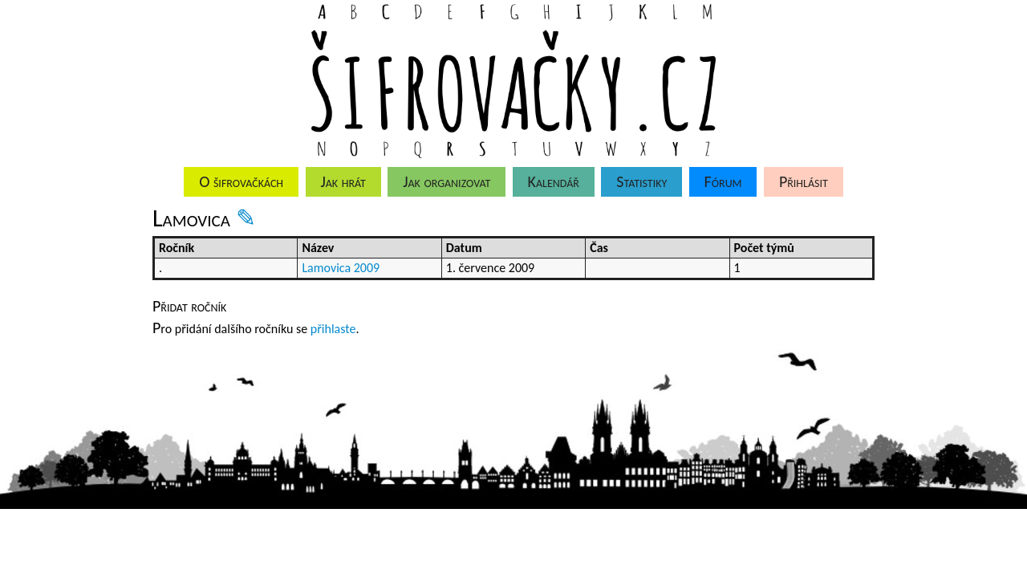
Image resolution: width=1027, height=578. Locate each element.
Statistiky (641, 181)
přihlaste (333, 328)
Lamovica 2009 (341, 267)
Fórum (723, 181)
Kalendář (553, 181)
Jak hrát (342, 181)
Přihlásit (803, 181)
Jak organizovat (446, 181)
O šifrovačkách (241, 181)
